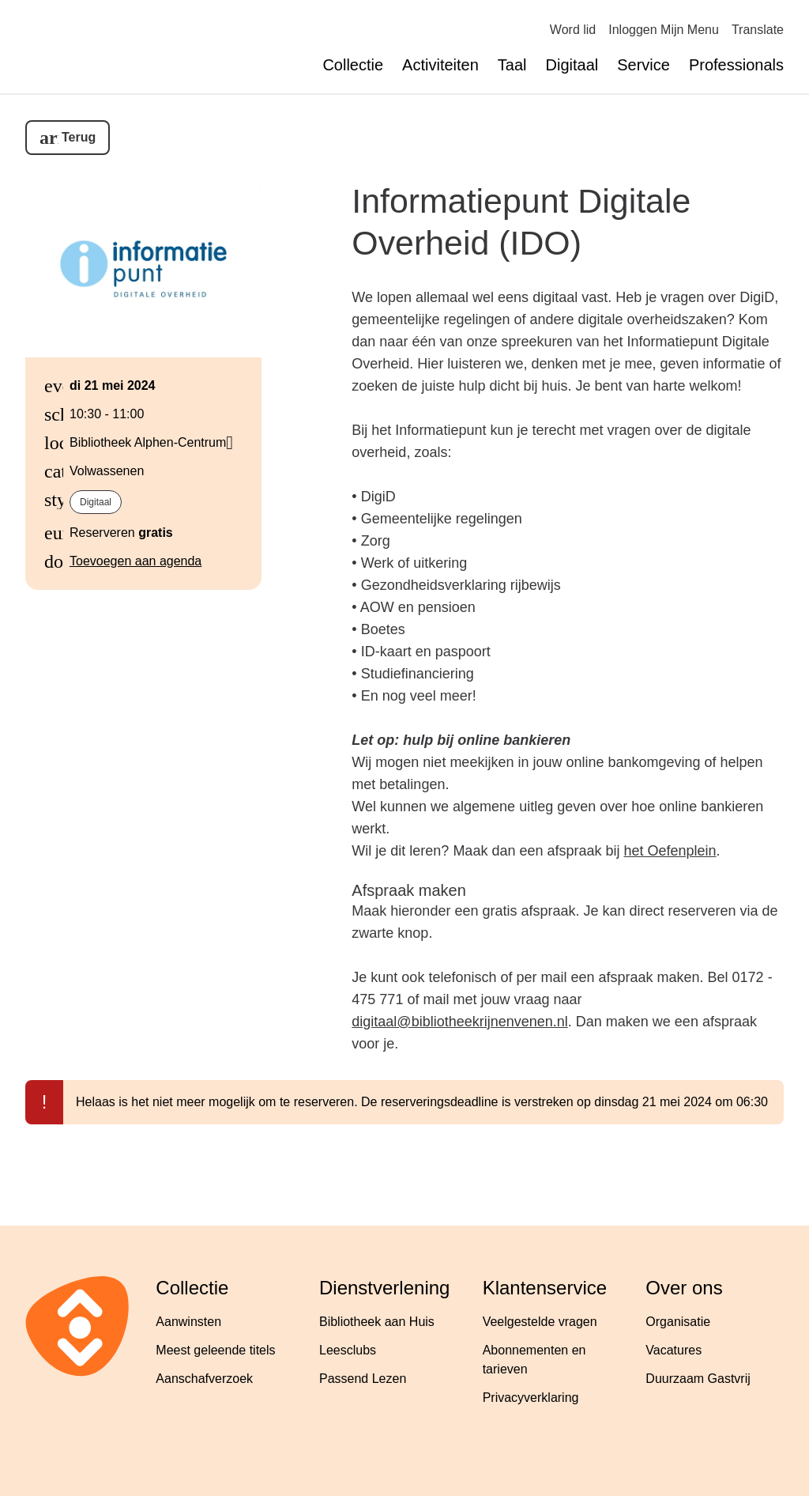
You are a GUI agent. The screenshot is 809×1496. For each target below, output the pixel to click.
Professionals (736, 65)
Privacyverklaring (531, 1397)
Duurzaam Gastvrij (697, 1378)
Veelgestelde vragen (540, 1321)
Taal (512, 65)
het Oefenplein (670, 851)
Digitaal (572, 65)
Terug (79, 137)
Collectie (352, 65)
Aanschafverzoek (204, 1378)
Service (643, 65)
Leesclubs (347, 1350)
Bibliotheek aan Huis (377, 1321)
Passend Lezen (362, 1378)
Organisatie (677, 1321)
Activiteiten (440, 65)
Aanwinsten (188, 1321)
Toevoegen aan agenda (135, 561)
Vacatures (673, 1350)
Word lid (573, 29)
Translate (758, 29)
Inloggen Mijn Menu (663, 29)
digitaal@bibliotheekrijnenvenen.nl (459, 1021)
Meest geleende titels (215, 1350)
